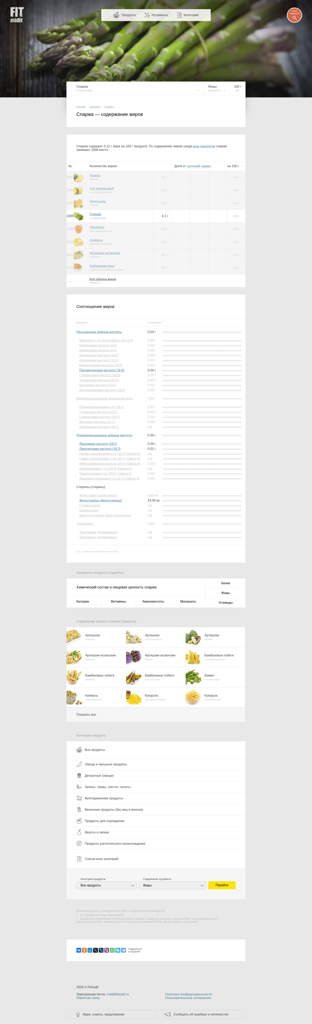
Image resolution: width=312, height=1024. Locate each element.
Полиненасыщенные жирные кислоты (104, 435)
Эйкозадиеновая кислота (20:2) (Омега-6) (109, 463)
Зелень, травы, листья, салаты (103, 787)
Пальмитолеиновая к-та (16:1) (101, 407)
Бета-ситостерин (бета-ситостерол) (105, 515)
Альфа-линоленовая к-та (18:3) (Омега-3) (109, 453)
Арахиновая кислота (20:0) (99, 380)
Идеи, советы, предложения (103, 1014)
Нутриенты (160, 15)
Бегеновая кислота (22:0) (97, 385)
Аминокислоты (153, 601)
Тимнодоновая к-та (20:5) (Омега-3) (105, 473)
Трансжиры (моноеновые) (98, 532)
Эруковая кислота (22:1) (97, 422)
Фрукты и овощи (92, 832)
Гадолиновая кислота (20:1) (99, 417)
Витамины (118, 601)
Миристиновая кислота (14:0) (100, 365)
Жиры (225, 593)
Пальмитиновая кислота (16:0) (101, 370)
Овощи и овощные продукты (101, 764)
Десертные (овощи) (95, 775)
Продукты (128, 15)
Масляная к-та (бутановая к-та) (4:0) (106, 340)
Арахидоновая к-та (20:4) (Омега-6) (105, 468)
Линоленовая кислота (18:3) (99, 448)
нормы (199, 166)
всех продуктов (204, 146)
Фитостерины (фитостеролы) (100, 500)
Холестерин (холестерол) (98, 495)
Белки (225, 583)
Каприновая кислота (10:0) (98, 355)
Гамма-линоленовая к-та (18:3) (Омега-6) (109, 458)
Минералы (188, 601)
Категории (191, 15)
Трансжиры (84, 523)
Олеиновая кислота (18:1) (98, 412)
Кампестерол (89, 510)
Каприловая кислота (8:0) (98, 350)
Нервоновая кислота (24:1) (99, 427)
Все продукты (90, 749)
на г (233, 166)
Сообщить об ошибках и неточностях (201, 1014)
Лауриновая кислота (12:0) (98, 360)
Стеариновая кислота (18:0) (99, 375)
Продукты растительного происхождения (110, 843)
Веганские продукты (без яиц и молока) (109, 809)
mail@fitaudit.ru (118, 994)
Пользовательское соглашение (188, 998)
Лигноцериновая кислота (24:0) (102, 390)
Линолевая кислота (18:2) (98, 444)
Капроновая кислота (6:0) (98, 345)
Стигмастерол (89, 505)
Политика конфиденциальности (188, 994)
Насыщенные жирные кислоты (99, 332)
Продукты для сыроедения (100, 821)
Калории (82, 601)
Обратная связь (88, 998)
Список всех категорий (97, 859)
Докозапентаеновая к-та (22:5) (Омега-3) (109, 478)
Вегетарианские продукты (99, 798)
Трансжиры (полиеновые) (98, 537)
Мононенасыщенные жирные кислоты (104, 398)
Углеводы (226, 602)
